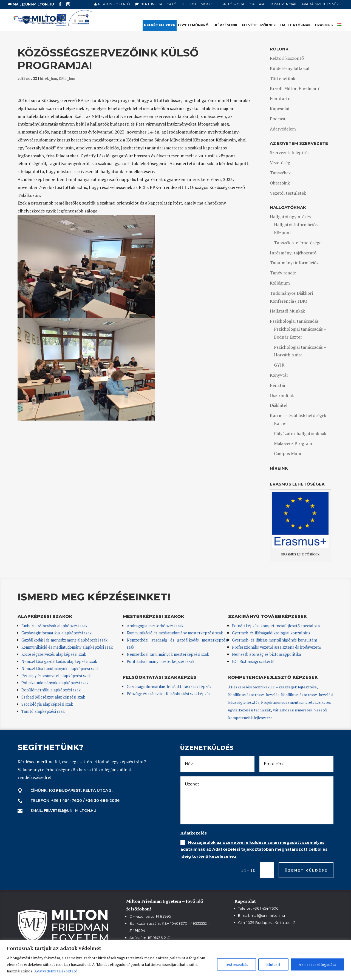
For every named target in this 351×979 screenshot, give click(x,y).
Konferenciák (283, 4)
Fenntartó (280, 98)
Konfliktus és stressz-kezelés (253, 694)
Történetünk (282, 78)
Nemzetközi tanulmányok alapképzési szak (60, 668)
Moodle (209, 4)
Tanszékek (280, 173)
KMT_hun (67, 78)
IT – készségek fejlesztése (294, 686)
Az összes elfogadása (317, 964)
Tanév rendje (283, 273)
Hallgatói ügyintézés (290, 217)
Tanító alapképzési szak (43, 711)
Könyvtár (279, 375)
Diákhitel (278, 405)
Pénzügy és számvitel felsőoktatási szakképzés (168, 693)
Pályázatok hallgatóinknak (300, 433)
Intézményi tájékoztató (293, 253)
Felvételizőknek (259, 25)
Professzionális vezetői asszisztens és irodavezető (276, 647)
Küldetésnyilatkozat (290, 68)
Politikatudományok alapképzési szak (55, 682)
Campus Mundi (289, 453)
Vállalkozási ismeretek (292, 710)
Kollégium (280, 283)
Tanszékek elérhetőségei (298, 243)
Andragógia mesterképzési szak (155, 625)
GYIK (279, 365)
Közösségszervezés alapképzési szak (53, 654)
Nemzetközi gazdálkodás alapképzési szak (59, 661)
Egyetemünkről (194, 25)
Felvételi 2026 (159, 25)
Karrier (281, 423)
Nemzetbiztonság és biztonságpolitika (267, 654)
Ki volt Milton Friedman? (294, 88)
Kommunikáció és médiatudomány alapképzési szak (67, 647)
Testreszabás (236, 964)
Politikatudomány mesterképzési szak (160, 661)
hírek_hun (48, 78)
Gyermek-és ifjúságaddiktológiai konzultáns (271, 632)
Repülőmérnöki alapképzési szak (51, 690)
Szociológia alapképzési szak (47, 704)
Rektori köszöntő (287, 58)
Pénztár (278, 385)
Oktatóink (280, 183)
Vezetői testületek (288, 193)
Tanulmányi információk (294, 263)
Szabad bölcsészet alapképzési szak (53, 697)
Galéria (257, 4)
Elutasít (273, 964)
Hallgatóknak (295, 25)
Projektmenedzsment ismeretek (289, 702)
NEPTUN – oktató (114, 4)
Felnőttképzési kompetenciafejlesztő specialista (276, 625)
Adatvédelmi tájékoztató (55, 971)
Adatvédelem (283, 129)
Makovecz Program (293, 443)
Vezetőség (280, 163)
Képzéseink (226, 25)
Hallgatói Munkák (287, 311)
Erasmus (324, 25)
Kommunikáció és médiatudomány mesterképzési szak (175, 632)
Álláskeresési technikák (249, 686)
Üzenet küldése (306, 870)
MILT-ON (189, 4)
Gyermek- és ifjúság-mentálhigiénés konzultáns (275, 640)
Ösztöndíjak (282, 395)
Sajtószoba (233, 4)
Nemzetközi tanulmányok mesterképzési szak (168, 654)
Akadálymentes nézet (322, 4)
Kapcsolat (280, 109)
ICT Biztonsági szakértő (253, 661)
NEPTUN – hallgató (158, 4)
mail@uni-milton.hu (268, 915)
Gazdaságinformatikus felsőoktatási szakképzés (169, 686)
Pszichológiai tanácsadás (294, 321)
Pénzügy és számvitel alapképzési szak (56, 675)
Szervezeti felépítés (289, 152)
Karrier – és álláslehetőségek (298, 415)
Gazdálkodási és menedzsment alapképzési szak (64, 640)
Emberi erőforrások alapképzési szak (54, 625)
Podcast (278, 119)
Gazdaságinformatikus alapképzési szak (56, 632)
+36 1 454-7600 (266, 908)
